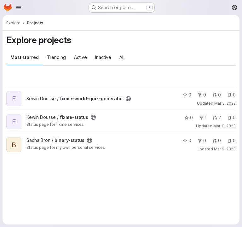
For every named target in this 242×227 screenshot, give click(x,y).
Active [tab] (80, 57)
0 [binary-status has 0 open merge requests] (216, 140)
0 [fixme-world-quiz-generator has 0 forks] (202, 94)
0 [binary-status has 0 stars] (187, 140)
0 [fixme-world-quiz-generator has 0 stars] (187, 94)
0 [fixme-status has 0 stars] (188, 117)
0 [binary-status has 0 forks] (202, 140)
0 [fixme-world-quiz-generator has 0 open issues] (231, 94)
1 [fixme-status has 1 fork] (202, 117)
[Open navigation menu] (19, 8)
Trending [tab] (56, 57)
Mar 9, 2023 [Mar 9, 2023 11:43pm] (225, 149)
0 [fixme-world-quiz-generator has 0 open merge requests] (216, 94)
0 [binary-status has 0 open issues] (231, 140)
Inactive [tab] (103, 57)
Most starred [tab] (24, 57)
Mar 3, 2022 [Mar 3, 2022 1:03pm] (225, 103)
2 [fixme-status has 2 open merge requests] (217, 117)
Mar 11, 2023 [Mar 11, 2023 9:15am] (224, 126)
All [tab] (122, 57)
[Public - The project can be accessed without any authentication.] (128, 98)
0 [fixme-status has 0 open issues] (231, 117)
